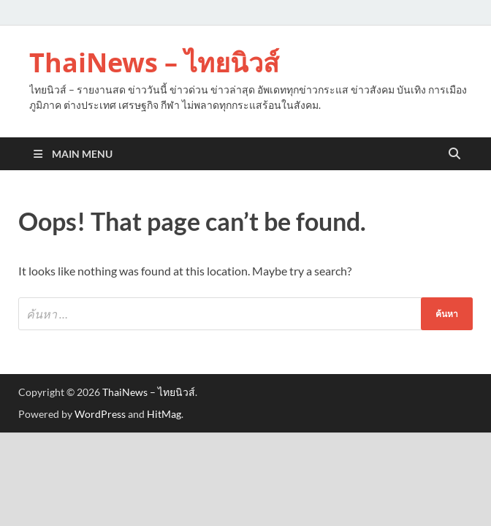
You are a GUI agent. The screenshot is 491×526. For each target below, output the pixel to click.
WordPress (100, 414)
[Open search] (454, 154)
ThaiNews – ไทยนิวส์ (154, 62)
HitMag (164, 414)
